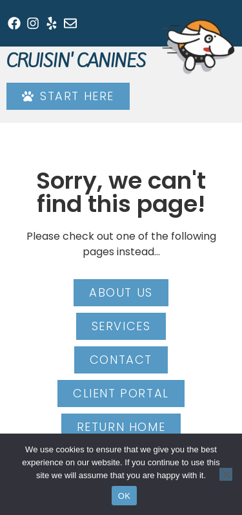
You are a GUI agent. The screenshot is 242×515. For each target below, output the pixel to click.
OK (124, 496)
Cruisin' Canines (76, 61)
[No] (225, 474)
